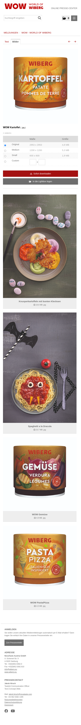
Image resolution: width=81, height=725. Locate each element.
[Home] (23, 6)
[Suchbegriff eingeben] (23, 18)
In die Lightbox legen (40, 181)
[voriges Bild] (69, 41)
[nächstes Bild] (75, 41)
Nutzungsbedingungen (13, 700)
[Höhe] (42, 162)
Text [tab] (7, 41)
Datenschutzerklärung (13, 702)
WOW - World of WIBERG (36, 32)
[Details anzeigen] (40, 246)
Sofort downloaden (40, 173)
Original (15, 144)
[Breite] (33, 162)
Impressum (8, 705)
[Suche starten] (39, 18)
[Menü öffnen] (74, 18)
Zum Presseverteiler (14, 643)
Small (14, 155)
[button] (66, 18)
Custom (15, 160)
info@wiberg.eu (10, 669)
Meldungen (11, 32)
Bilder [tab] (15, 41)
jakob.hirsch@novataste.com (20, 694)
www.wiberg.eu (10, 672)
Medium (15, 150)
